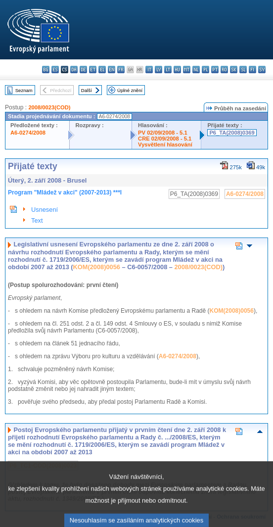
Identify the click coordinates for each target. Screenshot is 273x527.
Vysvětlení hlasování (165, 144)
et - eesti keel (92, 69)
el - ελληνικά (102, 69)
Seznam (24, 90)
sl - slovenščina (243, 69)
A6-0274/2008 (28, 133)
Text (37, 220)
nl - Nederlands (196, 69)
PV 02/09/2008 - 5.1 (162, 133)
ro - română (224, 69)
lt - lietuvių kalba (168, 69)
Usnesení (44, 209)
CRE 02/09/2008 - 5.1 (164, 139)
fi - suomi (252, 69)
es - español (55, 69)
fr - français (121, 69)
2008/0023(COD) (49, 107)
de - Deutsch (83, 69)
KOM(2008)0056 (96, 267)
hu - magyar (177, 69)
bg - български (45, 69)
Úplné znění (129, 90)
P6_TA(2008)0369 (231, 133)
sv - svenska (262, 69)
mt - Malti (186, 69)
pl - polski (205, 69)
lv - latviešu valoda (158, 69)
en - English (111, 69)
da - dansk (74, 69)
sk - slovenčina (233, 69)
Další (86, 90)
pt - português (215, 69)
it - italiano (149, 69)
